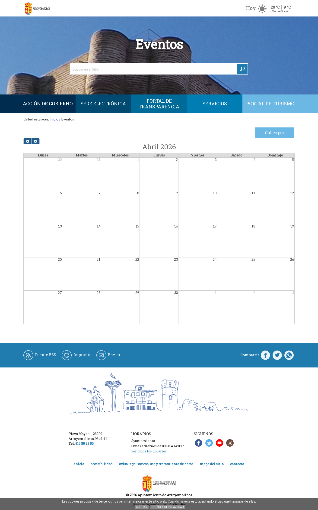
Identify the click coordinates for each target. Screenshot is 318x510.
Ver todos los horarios (149, 451)
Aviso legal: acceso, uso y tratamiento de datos (156, 464)
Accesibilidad (102, 464)
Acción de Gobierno (48, 104)
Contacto (237, 464)
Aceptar (141, 507)
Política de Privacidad (168, 507)
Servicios (215, 104)
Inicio (54, 119)
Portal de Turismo (270, 104)
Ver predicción (280, 11)
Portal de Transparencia (159, 104)
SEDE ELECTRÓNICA (103, 104)
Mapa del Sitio (212, 464)
